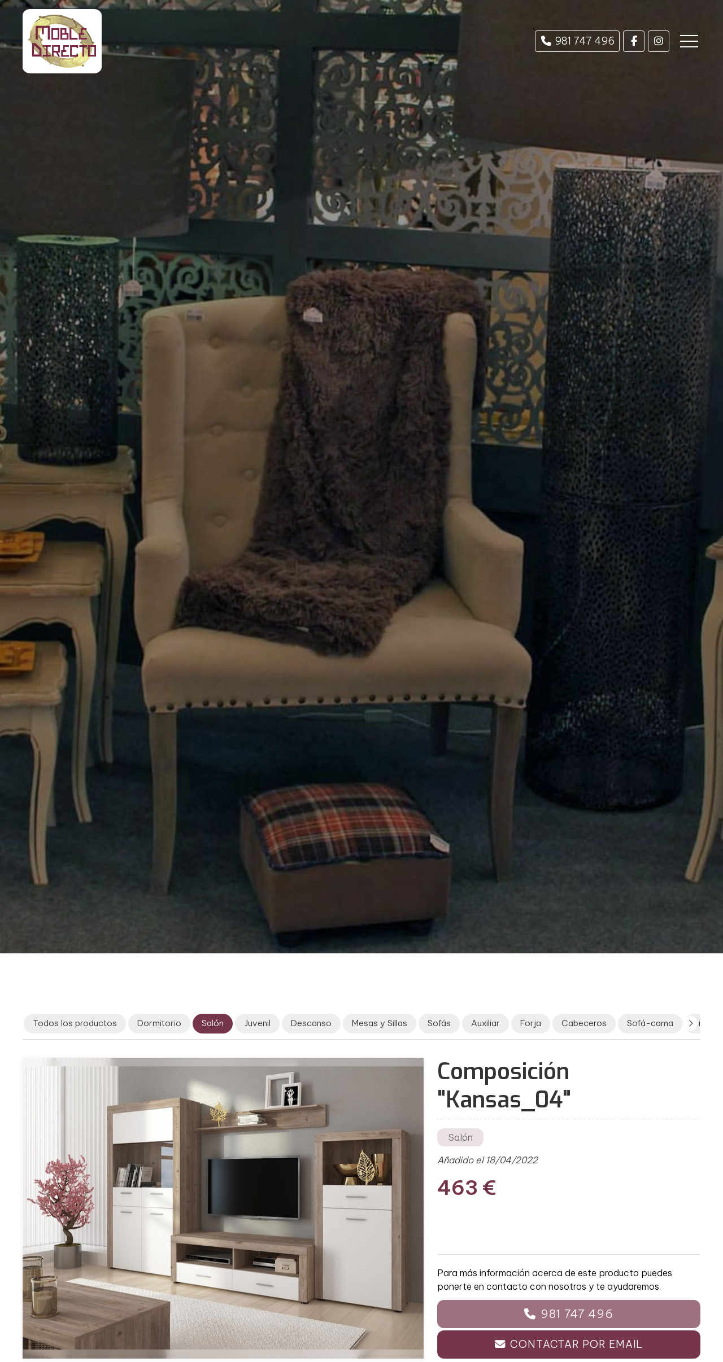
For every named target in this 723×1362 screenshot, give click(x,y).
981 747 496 (577, 1314)
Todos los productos (75, 1023)
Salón (460, 1137)
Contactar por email (576, 1344)
